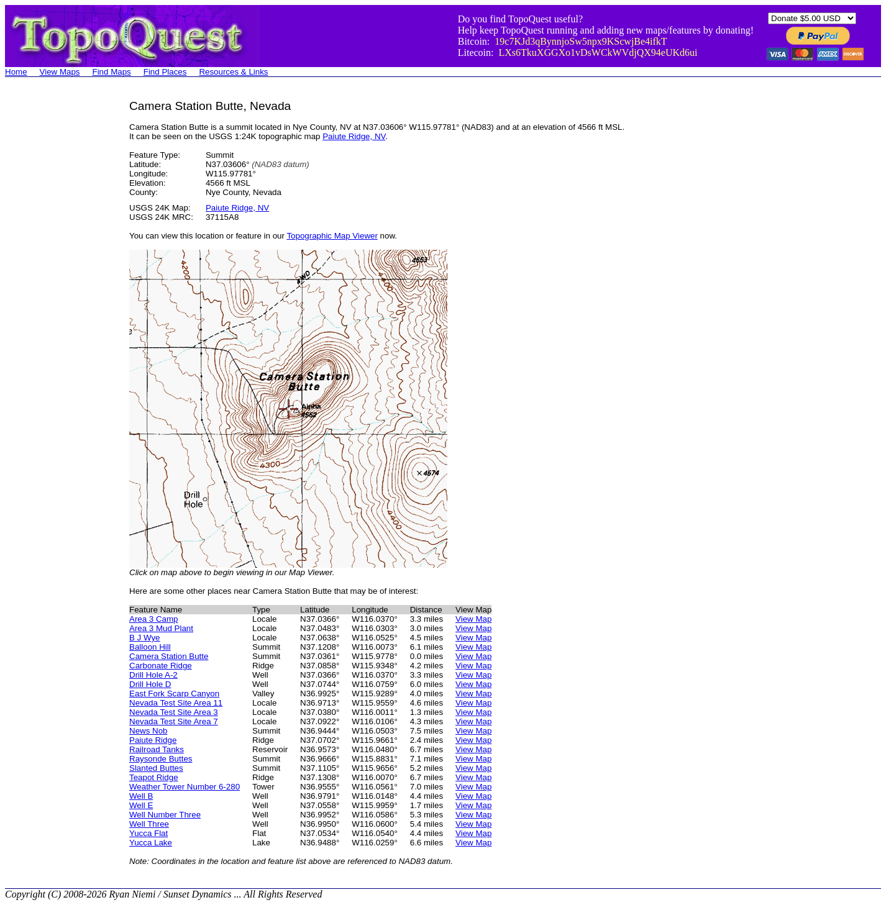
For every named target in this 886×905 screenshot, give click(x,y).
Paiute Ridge (152, 740)
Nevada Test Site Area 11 (175, 702)
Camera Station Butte (168, 656)
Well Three (149, 824)
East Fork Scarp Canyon (174, 693)
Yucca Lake (150, 842)
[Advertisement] (54, 285)
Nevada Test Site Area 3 (173, 712)
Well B (141, 796)
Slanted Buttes (156, 768)
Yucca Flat (148, 833)
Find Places (165, 71)
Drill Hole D (150, 684)
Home (16, 71)
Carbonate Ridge (160, 665)
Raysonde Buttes (161, 758)
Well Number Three (165, 814)
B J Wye (144, 637)
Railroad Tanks (156, 749)
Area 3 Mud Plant (161, 628)
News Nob (148, 730)
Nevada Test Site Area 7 (173, 721)
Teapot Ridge (153, 777)
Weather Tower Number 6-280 (184, 786)
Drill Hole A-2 (153, 675)
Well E (141, 805)
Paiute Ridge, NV (353, 136)
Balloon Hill (150, 647)
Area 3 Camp (153, 619)
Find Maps (112, 71)
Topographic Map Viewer (331, 235)
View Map (473, 619)
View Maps (60, 71)
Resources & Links (233, 71)
